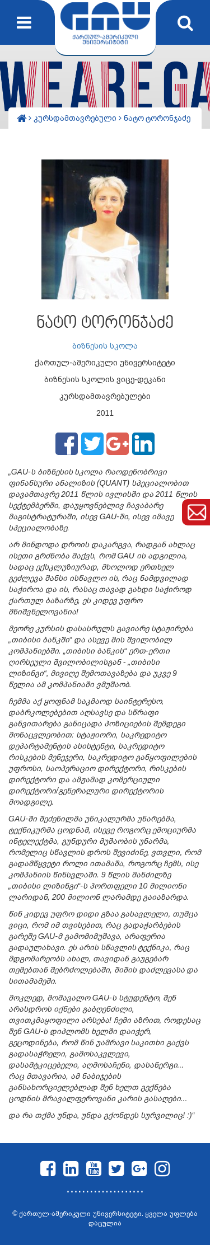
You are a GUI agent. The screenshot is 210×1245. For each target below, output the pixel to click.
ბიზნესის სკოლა (105, 345)
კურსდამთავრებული (76, 118)
